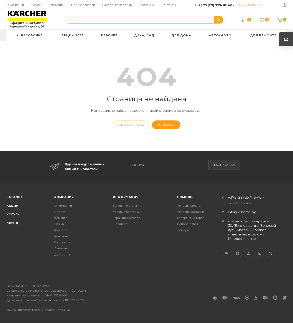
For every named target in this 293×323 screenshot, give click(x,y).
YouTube (259, 253)
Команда (60, 218)
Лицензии (61, 248)
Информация (125, 197)
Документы (62, 254)
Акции (12, 205)
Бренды (14, 223)
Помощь (185, 197)
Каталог (15, 197)
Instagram (248, 253)
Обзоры (183, 230)
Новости (60, 211)
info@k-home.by (242, 212)
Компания (64, 197)
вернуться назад (131, 124)
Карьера (60, 230)
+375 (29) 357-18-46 (215, 5)
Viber (270, 253)
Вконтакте (226, 253)
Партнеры (62, 242)
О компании (63, 205)
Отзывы (60, 224)
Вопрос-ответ (187, 224)
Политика (120, 224)
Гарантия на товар (126, 218)
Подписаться (224, 164)
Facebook (237, 253)
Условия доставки (126, 211)
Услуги (13, 214)
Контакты (61, 236)
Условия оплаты (125, 205)
